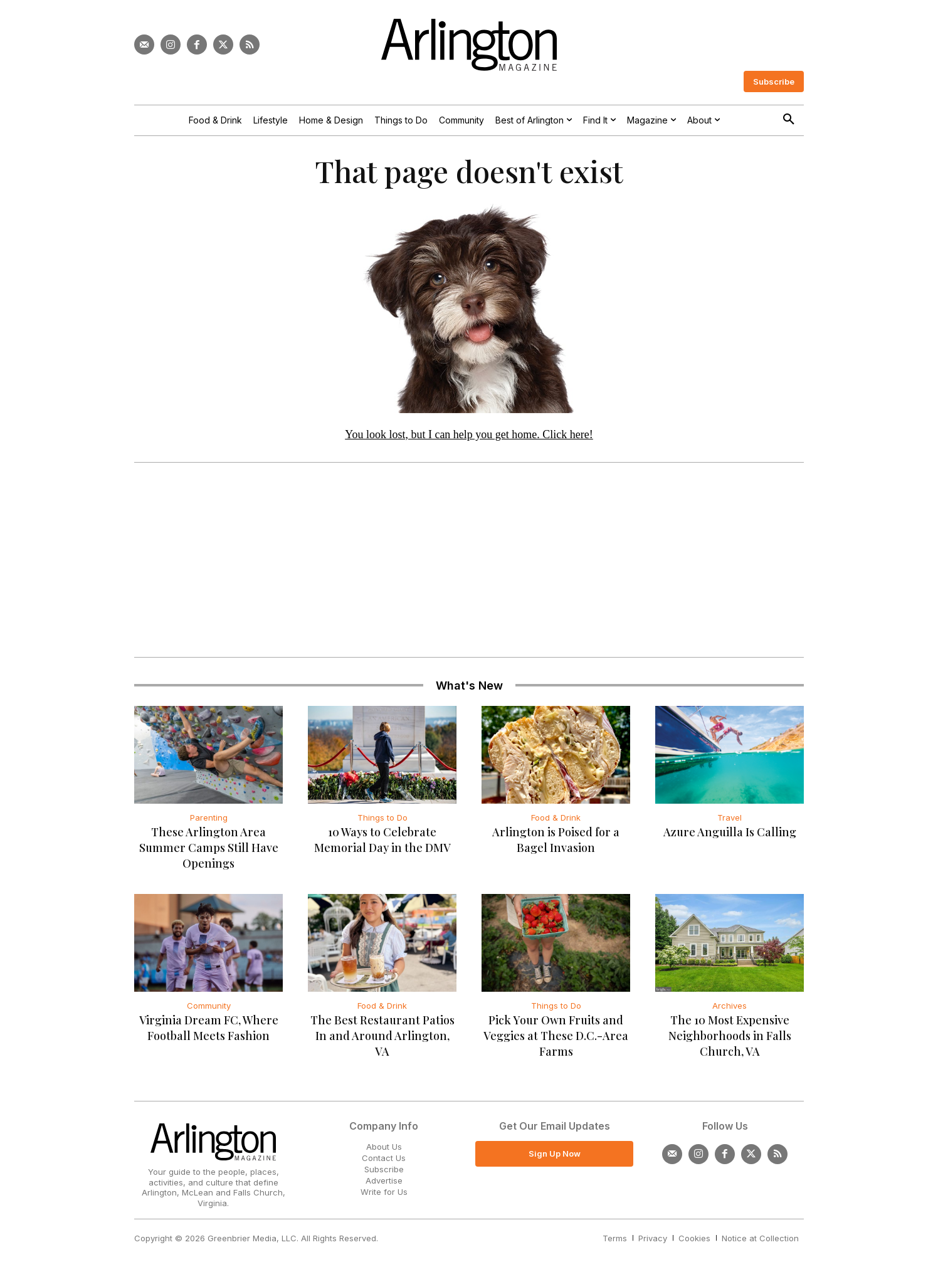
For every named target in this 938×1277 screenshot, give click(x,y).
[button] (789, 120)
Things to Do (382, 818)
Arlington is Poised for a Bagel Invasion (555, 840)
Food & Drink (556, 818)
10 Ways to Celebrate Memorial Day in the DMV (382, 840)
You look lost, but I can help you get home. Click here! (469, 434)
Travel (729, 818)
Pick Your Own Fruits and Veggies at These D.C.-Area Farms (555, 1036)
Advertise (384, 1181)
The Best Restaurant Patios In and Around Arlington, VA (382, 1036)
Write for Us (384, 1193)
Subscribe (384, 1170)
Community (209, 1006)
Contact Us (384, 1159)
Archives (729, 1006)
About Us (384, 1147)
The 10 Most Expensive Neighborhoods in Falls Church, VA (729, 1036)
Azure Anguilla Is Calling (729, 832)
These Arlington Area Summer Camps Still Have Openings (208, 848)
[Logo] (469, 45)
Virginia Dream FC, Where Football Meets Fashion (208, 1028)
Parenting (209, 818)
